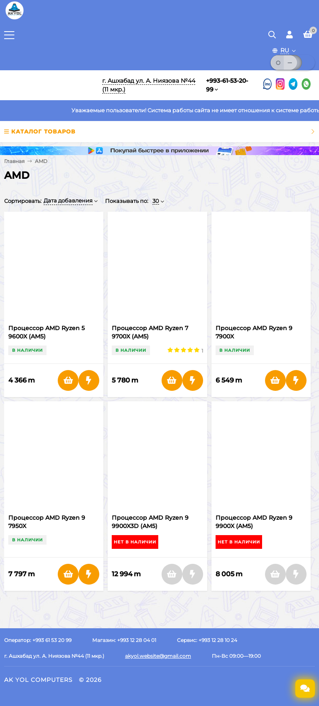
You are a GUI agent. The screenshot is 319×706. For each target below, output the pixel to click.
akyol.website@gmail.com (158, 656)
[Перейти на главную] (47, 85)
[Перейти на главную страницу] (14, 18)
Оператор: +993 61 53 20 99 (37, 640)
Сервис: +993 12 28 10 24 (207, 640)
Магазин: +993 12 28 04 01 (124, 640)
